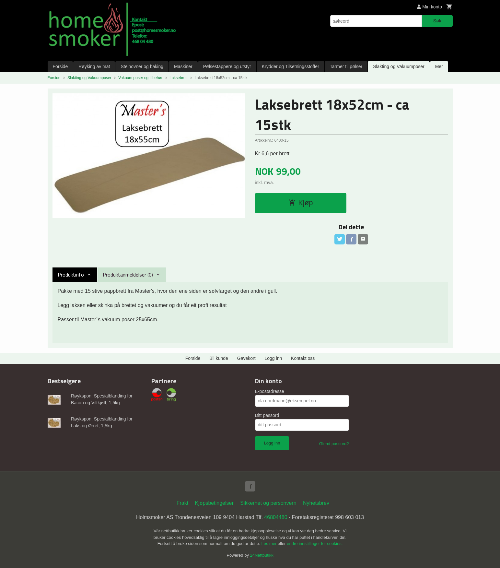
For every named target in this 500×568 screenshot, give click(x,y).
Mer (439, 66)
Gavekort (246, 358)
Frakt (182, 503)
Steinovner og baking (142, 66)
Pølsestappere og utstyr (227, 66)
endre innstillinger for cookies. (315, 543)
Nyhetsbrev (316, 503)
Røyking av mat (94, 66)
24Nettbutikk (261, 555)
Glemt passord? (334, 443)
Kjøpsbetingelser (214, 503)
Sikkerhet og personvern (268, 503)
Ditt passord (267, 415)
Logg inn (273, 358)
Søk (437, 20)
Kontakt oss (303, 358)
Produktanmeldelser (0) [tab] (128, 274)
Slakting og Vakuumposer (398, 66)
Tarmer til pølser (346, 66)
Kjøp (300, 203)
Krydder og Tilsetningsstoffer (290, 66)
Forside (60, 66)
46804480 (275, 517)
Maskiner (183, 66)
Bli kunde (218, 358)
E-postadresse (269, 391)
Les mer (270, 543)
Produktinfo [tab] (71, 274)
